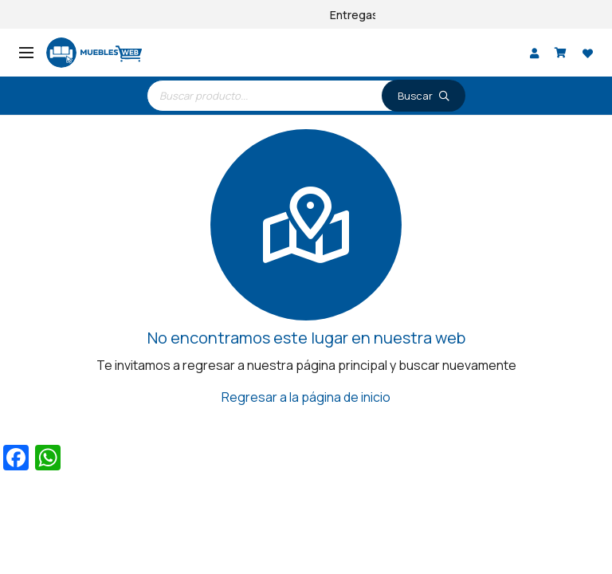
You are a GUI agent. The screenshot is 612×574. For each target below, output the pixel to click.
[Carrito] (561, 53)
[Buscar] (423, 96)
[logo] (93, 53)
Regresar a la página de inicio (306, 397)
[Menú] (26, 53)
